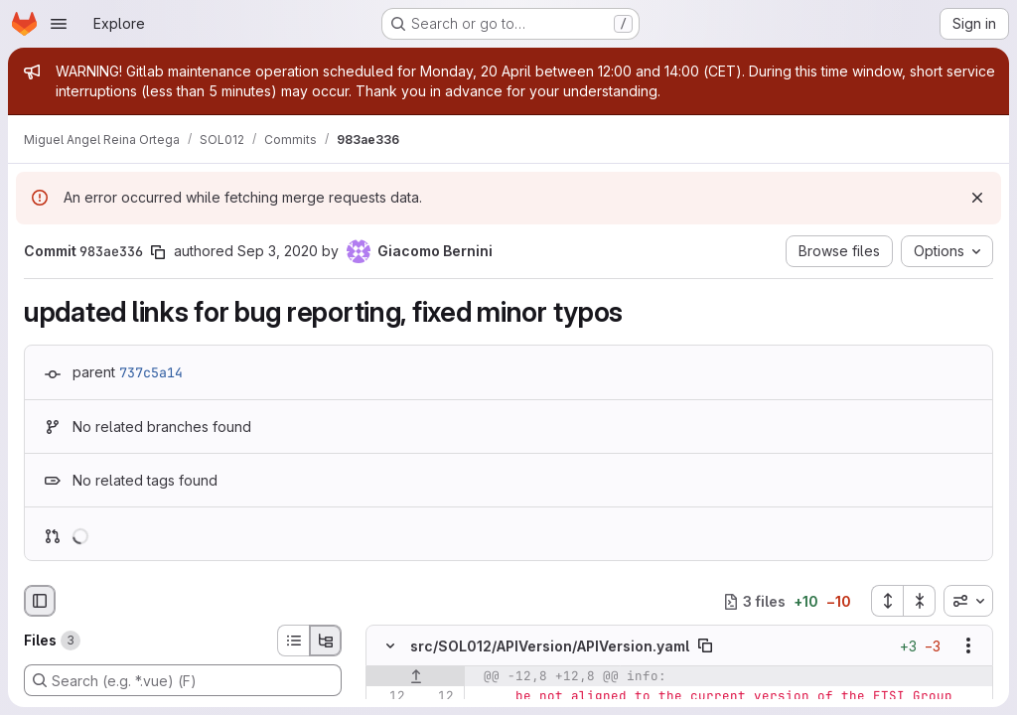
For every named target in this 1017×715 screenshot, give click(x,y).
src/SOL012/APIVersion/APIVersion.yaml (549, 646)
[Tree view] (326, 640)
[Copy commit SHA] (158, 252)
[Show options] (968, 646)
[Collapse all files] (920, 601)
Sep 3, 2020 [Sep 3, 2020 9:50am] (277, 250)
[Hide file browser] (40, 601)
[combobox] (968, 601)
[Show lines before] (415, 677)
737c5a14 (151, 372)
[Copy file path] (705, 646)
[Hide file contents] (390, 646)
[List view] (293, 640)
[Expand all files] (887, 601)
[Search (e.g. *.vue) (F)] (183, 680)
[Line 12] (388, 697)
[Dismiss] (977, 198)
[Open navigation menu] (58, 24)
